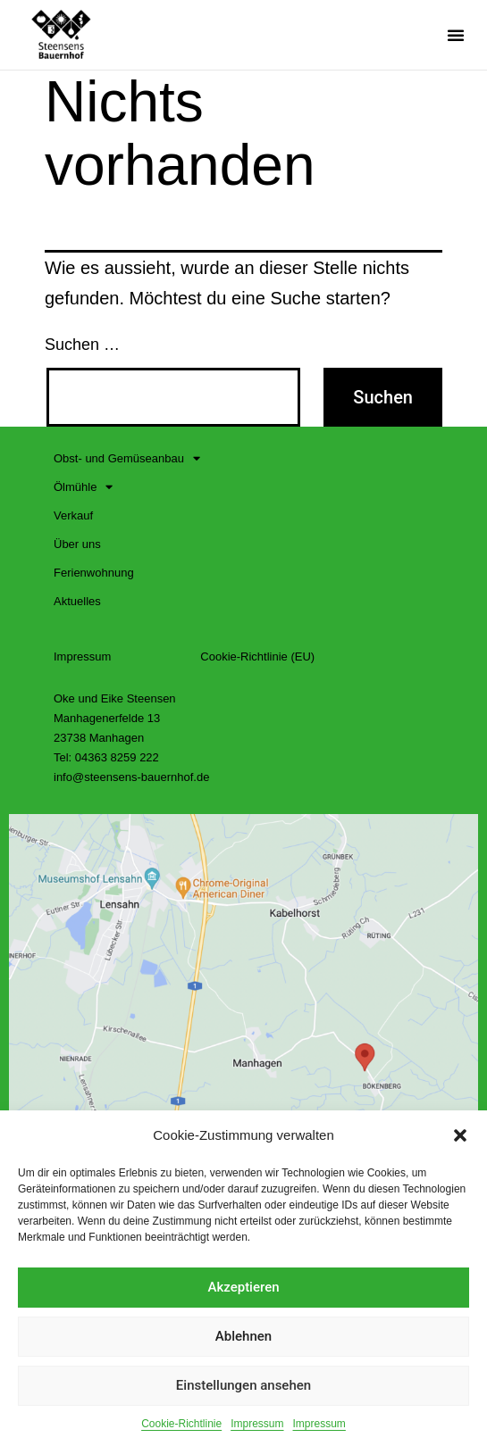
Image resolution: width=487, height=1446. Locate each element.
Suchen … (82, 344)
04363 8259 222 (117, 757)
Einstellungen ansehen (243, 1385)
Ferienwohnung (94, 572)
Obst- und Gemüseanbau (127, 459)
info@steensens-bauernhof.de (131, 777)
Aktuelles (77, 601)
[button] (460, 1135)
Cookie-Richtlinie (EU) (257, 656)
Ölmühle (83, 487)
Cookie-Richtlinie (181, 1423)
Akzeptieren (243, 1287)
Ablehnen (243, 1336)
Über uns (77, 544)
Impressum (257, 1423)
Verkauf (73, 515)
